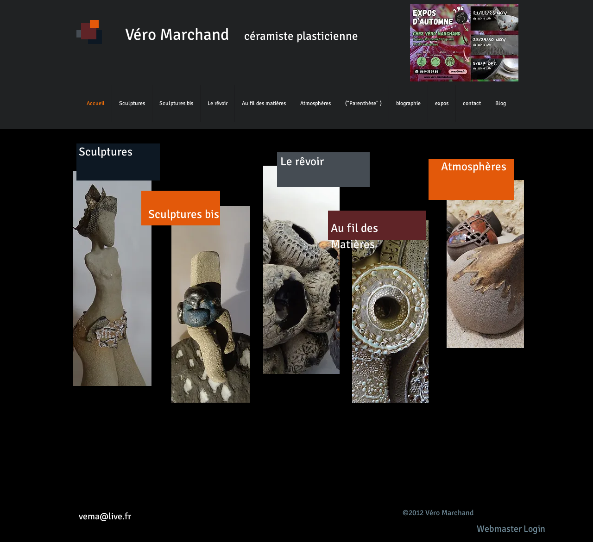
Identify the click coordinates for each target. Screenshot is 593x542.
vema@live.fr (105, 516)
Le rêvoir (302, 161)
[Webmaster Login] (511, 529)
